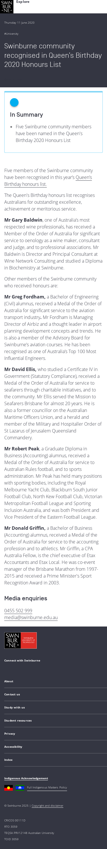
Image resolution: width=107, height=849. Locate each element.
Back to (13, 79)
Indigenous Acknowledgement (26, 778)
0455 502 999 (18, 610)
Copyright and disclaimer (47, 805)
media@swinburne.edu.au (31, 617)
